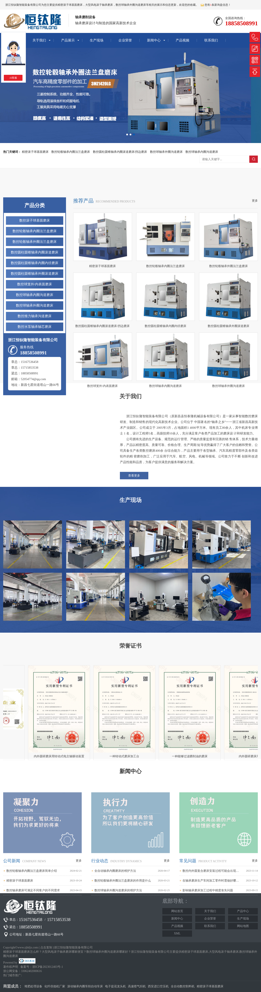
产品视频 (182, 40)
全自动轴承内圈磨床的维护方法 (115, 932)
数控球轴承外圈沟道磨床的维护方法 (118, 952)
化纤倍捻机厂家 (54, 986)
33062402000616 (31, 971)
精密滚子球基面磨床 (70, 4)
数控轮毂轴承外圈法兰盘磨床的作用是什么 (122, 942)
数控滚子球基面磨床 (34, 339)
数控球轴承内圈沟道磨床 (201, 151)
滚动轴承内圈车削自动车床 (85, 986)
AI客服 (13, 77)
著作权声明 (10, 966)
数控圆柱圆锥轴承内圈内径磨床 (34, 382)
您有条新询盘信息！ (216, 4)
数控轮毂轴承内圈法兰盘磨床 (70, 151)
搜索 (253, 159)
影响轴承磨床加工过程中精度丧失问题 (207, 952)
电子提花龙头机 (115, 986)
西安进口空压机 (158, 986)
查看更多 (134, 519)
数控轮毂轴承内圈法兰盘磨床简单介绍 (31, 932)
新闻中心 (154, 40)
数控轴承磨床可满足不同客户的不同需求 (33, 952)
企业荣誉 (125, 40)
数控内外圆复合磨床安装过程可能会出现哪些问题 (210, 932)
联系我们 (211, 40)
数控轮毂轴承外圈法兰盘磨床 (35, 360)
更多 (255, 319)
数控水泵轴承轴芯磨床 (35, 445)
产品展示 (68, 40)
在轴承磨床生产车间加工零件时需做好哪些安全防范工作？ (210, 942)
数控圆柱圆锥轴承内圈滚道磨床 (34, 371)
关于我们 (39, 40)
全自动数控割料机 (183, 986)
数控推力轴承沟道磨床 (35, 435)
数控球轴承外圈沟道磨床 (166, 151)
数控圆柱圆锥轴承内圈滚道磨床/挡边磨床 (120, 151)
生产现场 (96, 40)
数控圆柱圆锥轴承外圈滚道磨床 (34, 392)
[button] (127, 134)
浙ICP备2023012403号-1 (47, 966)
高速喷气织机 (137, 986)
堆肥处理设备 (33, 986)
